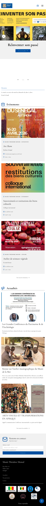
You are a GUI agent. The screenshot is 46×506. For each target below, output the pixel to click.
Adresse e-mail (6, 445)
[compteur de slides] (23, 79)
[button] (42, 5)
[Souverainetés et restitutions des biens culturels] (23, 191)
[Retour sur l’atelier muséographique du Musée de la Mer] (23, 359)
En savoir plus (23, 50)
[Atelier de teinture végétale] (23, 247)
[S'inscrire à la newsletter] (23, 452)
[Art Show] (23, 135)
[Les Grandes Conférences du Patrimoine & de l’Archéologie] (23, 313)
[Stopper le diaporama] (3, 36)
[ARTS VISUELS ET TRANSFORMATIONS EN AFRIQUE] (23, 404)
